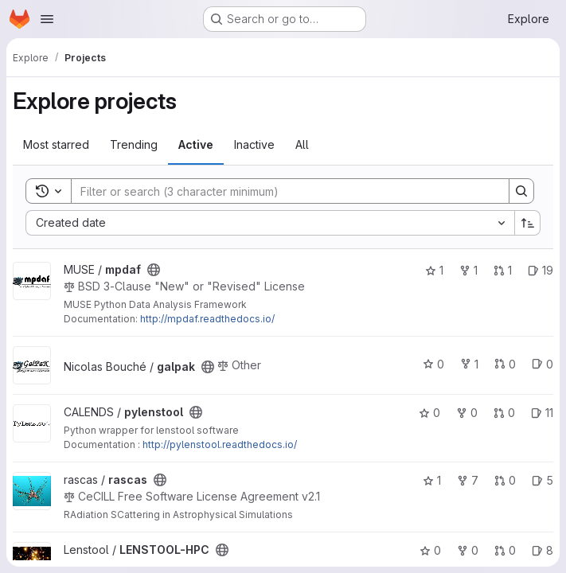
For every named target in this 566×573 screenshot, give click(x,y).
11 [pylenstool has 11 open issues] (542, 412)
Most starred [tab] (56, 144)
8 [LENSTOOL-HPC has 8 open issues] (542, 550)
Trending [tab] (134, 144)
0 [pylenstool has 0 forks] (467, 412)
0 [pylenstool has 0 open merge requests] (504, 412)
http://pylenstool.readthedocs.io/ (219, 444)
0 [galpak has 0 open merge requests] (505, 364)
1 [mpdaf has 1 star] (434, 270)
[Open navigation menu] (47, 19)
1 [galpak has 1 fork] (469, 364)
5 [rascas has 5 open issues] (542, 480)
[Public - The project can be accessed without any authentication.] (153, 269)
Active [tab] (195, 144)
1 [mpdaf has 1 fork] (468, 270)
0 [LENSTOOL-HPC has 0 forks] (467, 550)
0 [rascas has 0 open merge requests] (505, 480)
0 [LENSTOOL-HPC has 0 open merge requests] (505, 550)
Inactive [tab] (254, 144)
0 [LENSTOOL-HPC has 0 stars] (430, 550)
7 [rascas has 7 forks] (467, 480)
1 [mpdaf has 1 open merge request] (503, 270)
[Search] (282, 191)
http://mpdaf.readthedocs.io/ (207, 319)
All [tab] (302, 144)
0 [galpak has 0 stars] (433, 364)
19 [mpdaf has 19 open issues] (540, 270)
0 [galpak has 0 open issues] (542, 364)
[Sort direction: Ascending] (528, 223)
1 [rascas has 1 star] (432, 480)
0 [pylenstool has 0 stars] (429, 412)
